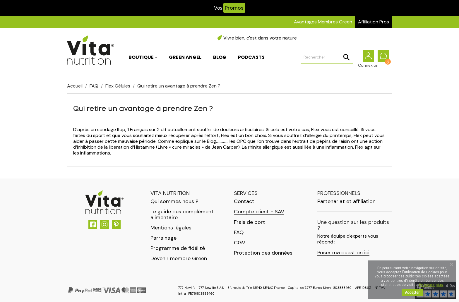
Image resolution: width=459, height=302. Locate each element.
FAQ (239, 232)
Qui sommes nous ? (174, 201)
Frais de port (249, 222)
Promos (234, 7)
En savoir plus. (431, 284)
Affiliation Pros (373, 22)
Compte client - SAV (259, 212)
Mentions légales (170, 228)
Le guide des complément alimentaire (182, 214)
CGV (239, 243)
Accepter (412, 293)
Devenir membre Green (178, 258)
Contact (244, 201)
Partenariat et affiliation (346, 201)
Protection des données (263, 253)
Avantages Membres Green (323, 22)
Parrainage (163, 238)
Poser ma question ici (343, 253)
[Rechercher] (327, 57)
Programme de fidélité (177, 248)
